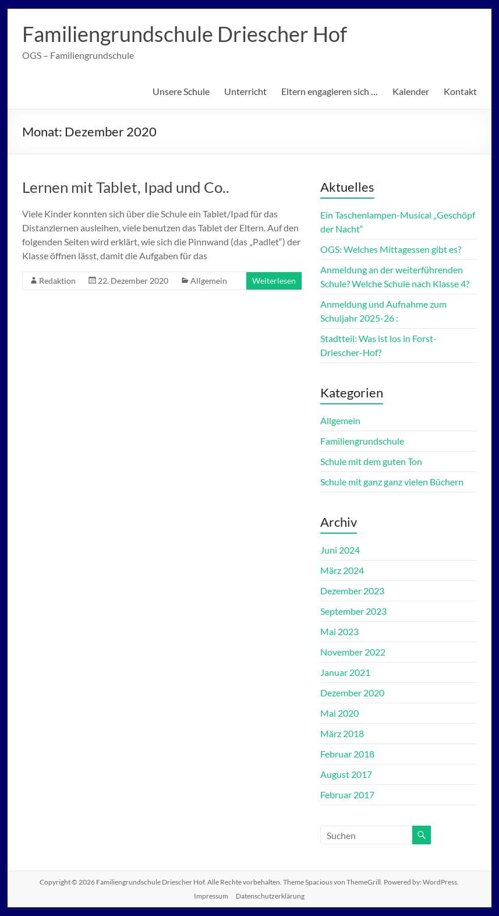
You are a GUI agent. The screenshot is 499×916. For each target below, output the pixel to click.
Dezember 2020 (352, 692)
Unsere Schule (181, 91)
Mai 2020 (339, 712)
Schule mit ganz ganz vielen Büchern (391, 481)
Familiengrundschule (362, 440)
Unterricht (245, 91)
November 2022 (352, 651)
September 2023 (353, 610)
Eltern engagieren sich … (329, 91)
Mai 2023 (339, 631)
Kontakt (460, 91)
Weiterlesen (274, 281)
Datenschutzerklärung (270, 896)
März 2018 (342, 733)
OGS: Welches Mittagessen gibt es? (390, 249)
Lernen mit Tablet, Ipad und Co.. (125, 187)
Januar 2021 (345, 672)
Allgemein (208, 281)
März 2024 (342, 570)
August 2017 (346, 774)
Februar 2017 (347, 794)
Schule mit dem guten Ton (371, 461)
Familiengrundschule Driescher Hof (184, 34)
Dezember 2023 (352, 590)
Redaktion (57, 281)
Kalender (410, 91)
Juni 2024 (340, 549)
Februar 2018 (347, 753)
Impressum (211, 896)
